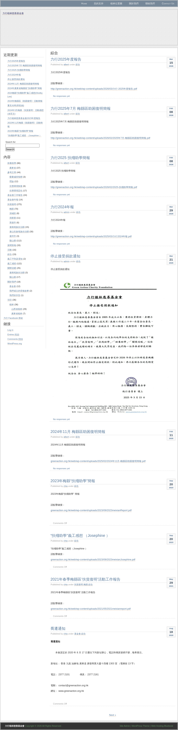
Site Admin (125, 726)
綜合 (78, 64)
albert (66, 64)
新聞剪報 (11, 245)
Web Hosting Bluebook (162, 726)
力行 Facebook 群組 (13, 318)
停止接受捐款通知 (65, 256)
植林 (11, 304)
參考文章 (11, 172)
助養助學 (11, 163)
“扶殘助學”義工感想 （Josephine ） (80, 535)
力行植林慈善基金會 (13, 13)
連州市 (12, 236)
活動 (9, 250)
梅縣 (85, 584)
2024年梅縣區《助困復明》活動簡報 (24, 101)
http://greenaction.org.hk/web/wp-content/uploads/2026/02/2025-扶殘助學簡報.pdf (94, 187)
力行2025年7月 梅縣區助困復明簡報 (80, 108)
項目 (9, 300)
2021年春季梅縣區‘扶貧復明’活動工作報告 (85, 579)
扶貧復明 (78, 584)
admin (67, 212)
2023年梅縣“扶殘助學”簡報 (72, 481)
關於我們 (134, 3)
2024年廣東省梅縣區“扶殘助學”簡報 (24, 88)
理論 (11, 181)
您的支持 (98, 3)
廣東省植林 (16, 313)
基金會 (77, 634)
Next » (112, 715)
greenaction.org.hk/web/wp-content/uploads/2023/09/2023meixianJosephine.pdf (93, 559)
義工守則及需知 (15, 259)
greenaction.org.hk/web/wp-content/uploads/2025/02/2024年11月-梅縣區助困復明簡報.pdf (98, 461)
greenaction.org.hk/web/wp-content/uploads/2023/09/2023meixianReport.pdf (91, 510)
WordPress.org (14, 343)
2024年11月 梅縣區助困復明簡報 (77, 431)
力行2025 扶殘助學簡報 (70, 157)
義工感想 (11, 263)
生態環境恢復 (15, 186)
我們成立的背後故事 (19, 291)
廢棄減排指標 (15, 177)
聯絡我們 (150, 3)
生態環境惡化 (15, 190)
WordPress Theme (141, 726)
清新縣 (12, 218)
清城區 (12, 213)
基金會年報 (12, 199)
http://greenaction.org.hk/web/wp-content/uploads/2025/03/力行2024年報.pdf (91, 236)
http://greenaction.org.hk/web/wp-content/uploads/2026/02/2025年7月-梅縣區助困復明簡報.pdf (100, 138)
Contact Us (168, 3)
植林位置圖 (116, 3)
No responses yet (61, 96)
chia (66, 486)
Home (84, 3)
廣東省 (12, 168)
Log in (10, 330)
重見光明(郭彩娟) (15, 105)
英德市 (12, 222)
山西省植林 (16, 309)
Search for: (11, 142)
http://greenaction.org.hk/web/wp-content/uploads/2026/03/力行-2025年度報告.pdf (94, 88)
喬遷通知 (57, 628)
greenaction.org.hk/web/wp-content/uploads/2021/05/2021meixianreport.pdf (91, 608)
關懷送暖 (11, 268)
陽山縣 (12, 240)
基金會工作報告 (15, 195)
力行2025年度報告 (65, 59)
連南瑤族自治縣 (17, 227)
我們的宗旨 (14, 295)
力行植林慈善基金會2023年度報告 (23, 118)
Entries (13, 334)
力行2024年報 (62, 207)
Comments (15, 339)
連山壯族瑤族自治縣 (19, 231)
